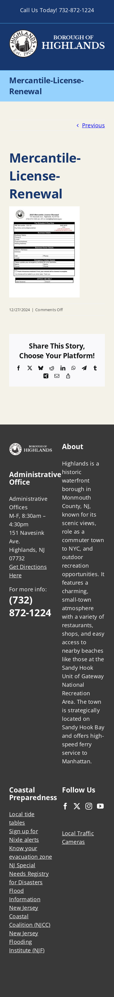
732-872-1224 (76, 10)
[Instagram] (88, 806)
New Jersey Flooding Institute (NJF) (26, 942)
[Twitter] (77, 806)
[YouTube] (100, 806)
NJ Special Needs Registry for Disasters (29, 873)
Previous (93, 125)
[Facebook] (65, 806)
